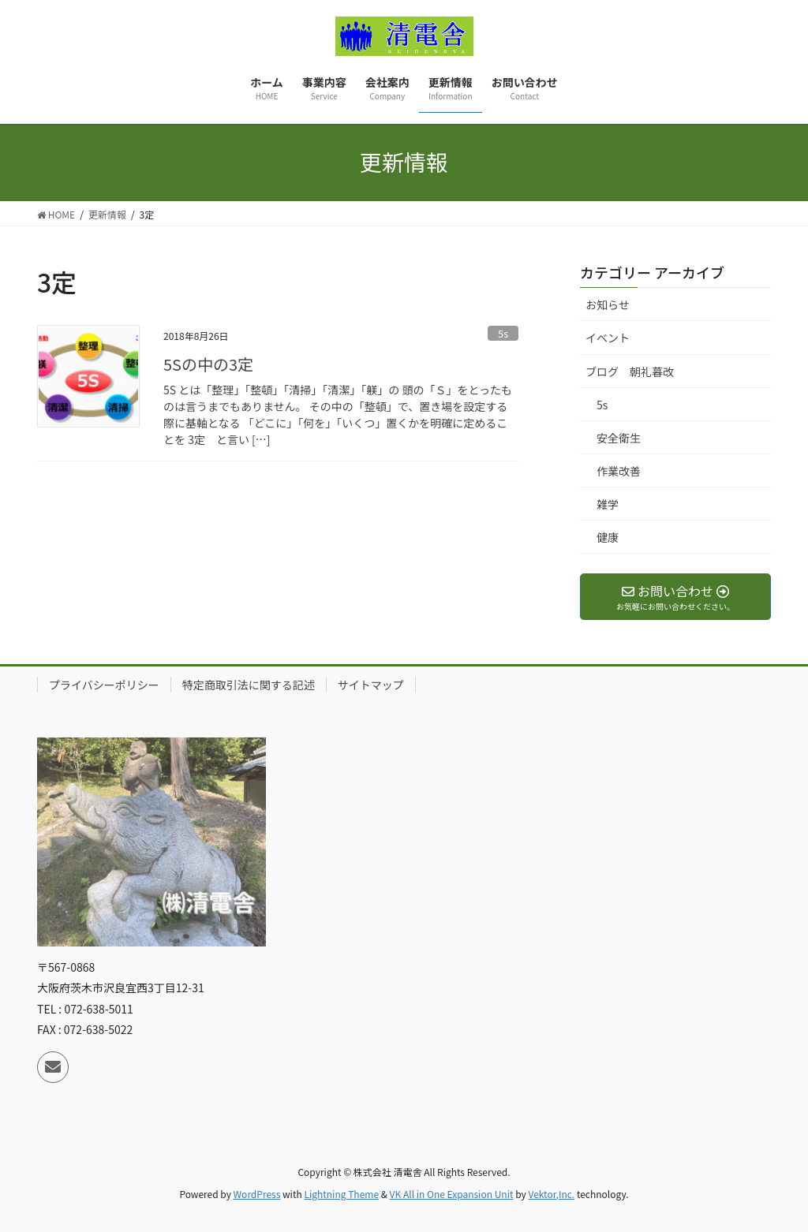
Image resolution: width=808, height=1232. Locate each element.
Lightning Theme (341, 1193)
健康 (608, 537)
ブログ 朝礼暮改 (629, 371)
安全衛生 (619, 438)
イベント (607, 337)
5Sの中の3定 (208, 364)
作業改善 (619, 471)
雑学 (608, 504)
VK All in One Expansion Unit (452, 1193)
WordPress (257, 1193)
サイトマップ (371, 685)
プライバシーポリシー (104, 685)
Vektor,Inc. (551, 1193)
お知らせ (607, 304)
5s (503, 333)
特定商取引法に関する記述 (248, 685)
